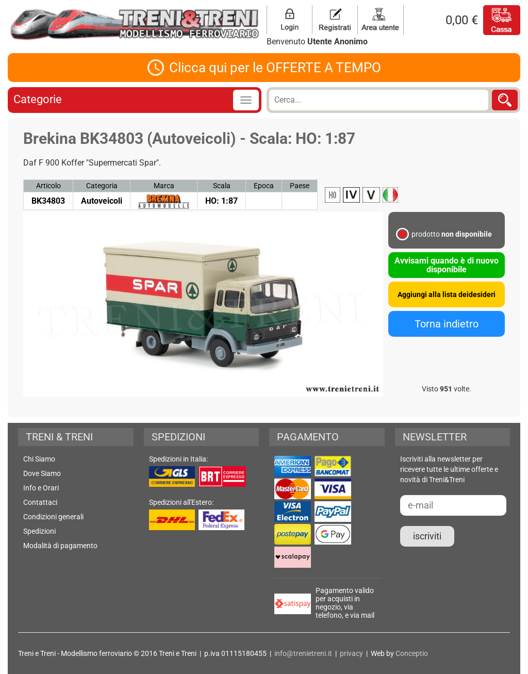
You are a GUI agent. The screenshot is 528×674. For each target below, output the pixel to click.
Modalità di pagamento (60, 545)
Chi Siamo (39, 459)
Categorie (37, 99)
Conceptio (411, 653)
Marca (164, 186)
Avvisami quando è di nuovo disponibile (446, 265)
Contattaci (40, 502)
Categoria (102, 186)
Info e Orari (41, 488)
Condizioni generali (53, 517)
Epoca (264, 186)
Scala (221, 186)
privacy (351, 653)
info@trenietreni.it (303, 653)
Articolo (48, 186)
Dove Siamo (42, 473)
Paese (299, 186)
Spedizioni (39, 531)
